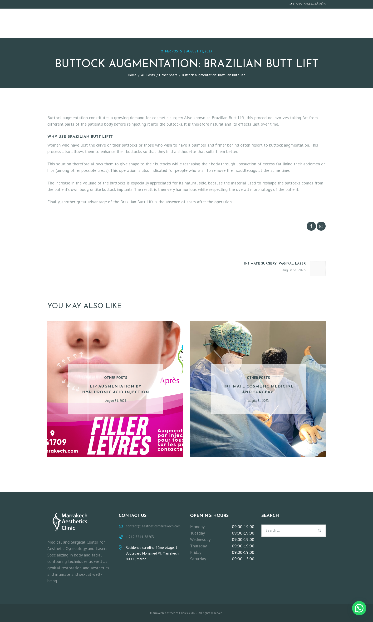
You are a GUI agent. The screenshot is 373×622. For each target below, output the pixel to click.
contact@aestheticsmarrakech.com (153, 526)
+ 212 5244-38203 (309, 4)
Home (132, 75)
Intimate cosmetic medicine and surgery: (258, 389)
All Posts (148, 75)
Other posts (171, 51)
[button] (359, 608)
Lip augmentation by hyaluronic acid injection (115, 389)
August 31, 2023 (199, 51)
